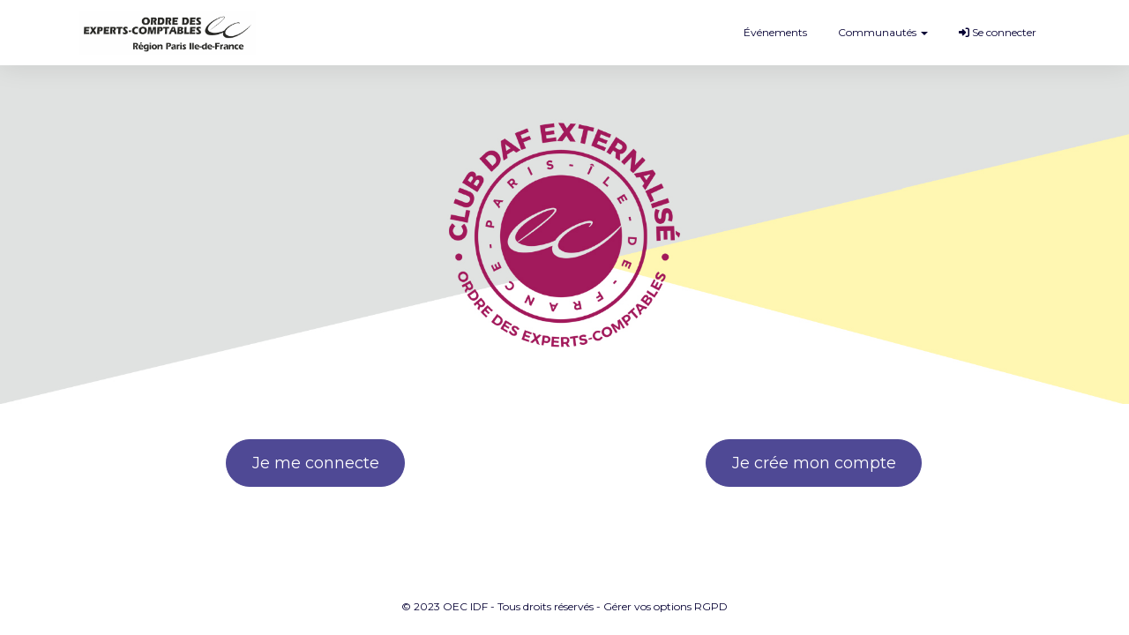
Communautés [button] (883, 32)
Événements (775, 32)
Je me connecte (315, 463)
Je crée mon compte (814, 463)
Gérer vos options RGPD (665, 606)
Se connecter (997, 32)
